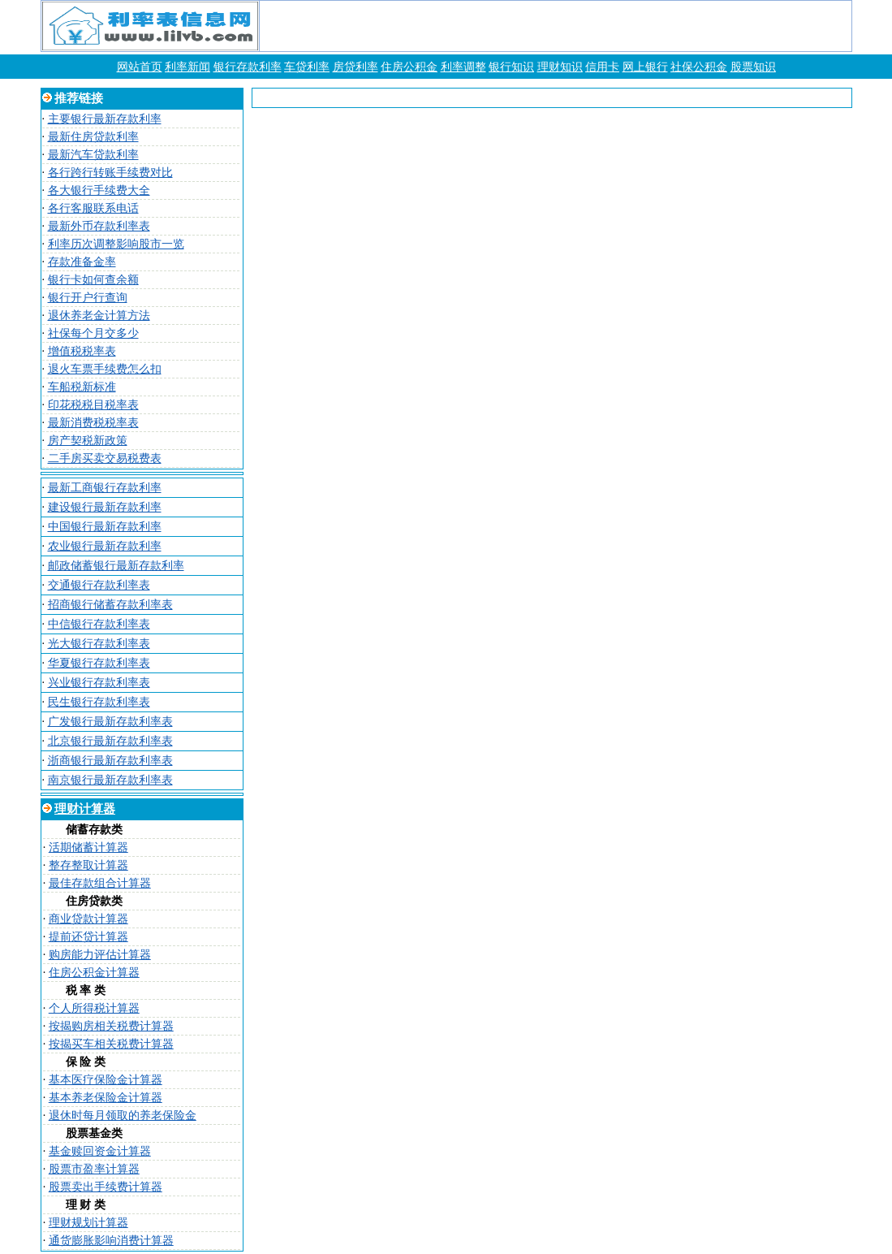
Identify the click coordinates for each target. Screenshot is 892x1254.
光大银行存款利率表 (99, 644)
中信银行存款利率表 (99, 624)
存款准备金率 (82, 262)
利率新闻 (187, 67)
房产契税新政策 (87, 441)
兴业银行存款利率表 (99, 683)
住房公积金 (409, 67)
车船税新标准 (82, 387)
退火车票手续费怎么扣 (105, 369)
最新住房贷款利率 (93, 137)
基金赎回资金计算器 (100, 1151)
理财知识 (560, 67)
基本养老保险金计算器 (105, 1098)
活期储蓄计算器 (88, 847)
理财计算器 (84, 808)
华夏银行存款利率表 (99, 663)
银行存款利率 (247, 67)
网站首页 (139, 67)
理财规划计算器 (88, 1223)
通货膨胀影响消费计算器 (111, 1241)
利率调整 (463, 67)
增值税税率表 (82, 351)
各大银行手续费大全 (99, 190)
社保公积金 (698, 67)
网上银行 (645, 67)
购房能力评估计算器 (100, 955)
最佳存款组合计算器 (100, 883)
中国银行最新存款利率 (105, 527)
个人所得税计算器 (94, 1008)
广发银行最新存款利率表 (110, 722)
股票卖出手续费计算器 (105, 1187)
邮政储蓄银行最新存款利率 (116, 566)
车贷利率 (307, 67)
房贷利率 (355, 67)
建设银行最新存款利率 (105, 507)
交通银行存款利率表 (99, 585)
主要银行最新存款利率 (105, 119)
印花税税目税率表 (93, 405)
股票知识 (753, 67)
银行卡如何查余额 (93, 280)
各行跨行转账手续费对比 (110, 172)
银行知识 (511, 67)
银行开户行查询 (87, 298)
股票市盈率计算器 (94, 1169)
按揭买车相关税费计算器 (111, 1044)
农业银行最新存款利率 (105, 546)
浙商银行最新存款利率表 (110, 761)
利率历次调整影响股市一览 (116, 244)
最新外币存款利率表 (99, 226)
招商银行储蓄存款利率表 (110, 605)
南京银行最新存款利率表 (110, 780)
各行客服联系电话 (93, 208)
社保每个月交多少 (93, 333)
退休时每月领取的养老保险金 (122, 1115)
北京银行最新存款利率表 (110, 741)
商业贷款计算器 (88, 919)
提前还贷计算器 (88, 937)
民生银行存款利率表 (99, 702)
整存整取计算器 (88, 865)
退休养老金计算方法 (99, 315)
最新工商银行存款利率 (105, 488)
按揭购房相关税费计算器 (111, 1026)
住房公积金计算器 (94, 972)
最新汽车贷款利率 (93, 155)
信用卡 (602, 67)
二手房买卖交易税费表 (105, 458)
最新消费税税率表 (93, 423)
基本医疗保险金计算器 (105, 1080)
